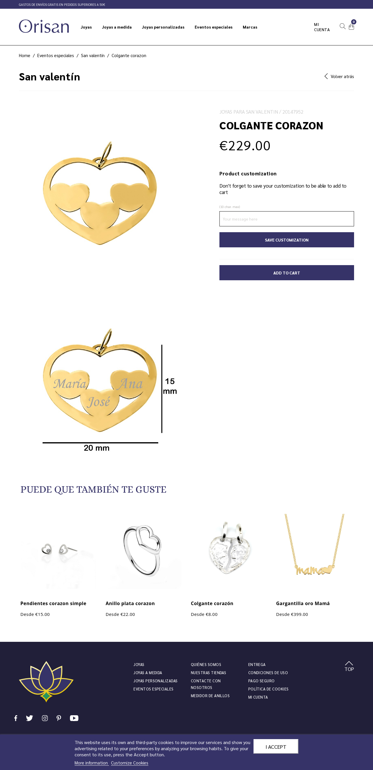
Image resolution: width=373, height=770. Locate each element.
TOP (349, 666)
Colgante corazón (212, 603)
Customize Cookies (129, 762)
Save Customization (287, 239)
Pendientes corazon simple (53, 603)
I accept (275, 746)
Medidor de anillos (210, 695)
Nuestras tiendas (208, 672)
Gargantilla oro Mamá (303, 603)
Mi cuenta (322, 27)
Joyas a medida (147, 672)
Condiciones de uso (268, 672)
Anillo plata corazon (130, 603)
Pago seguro (261, 680)
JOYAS (138, 664)
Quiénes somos (206, 664)
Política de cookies (268, 688)
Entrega (257, 664)
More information (92, 762)
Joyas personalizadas (155, 680)
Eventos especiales (153, 688)
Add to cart (286, 272)
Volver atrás (339, 76)
